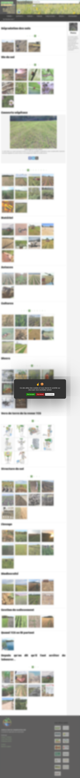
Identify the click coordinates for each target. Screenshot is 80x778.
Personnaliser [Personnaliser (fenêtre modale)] (50, 394)
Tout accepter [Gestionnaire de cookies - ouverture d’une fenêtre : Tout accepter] (30, 394)
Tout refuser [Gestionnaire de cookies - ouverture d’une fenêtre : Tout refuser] (40, 394)
